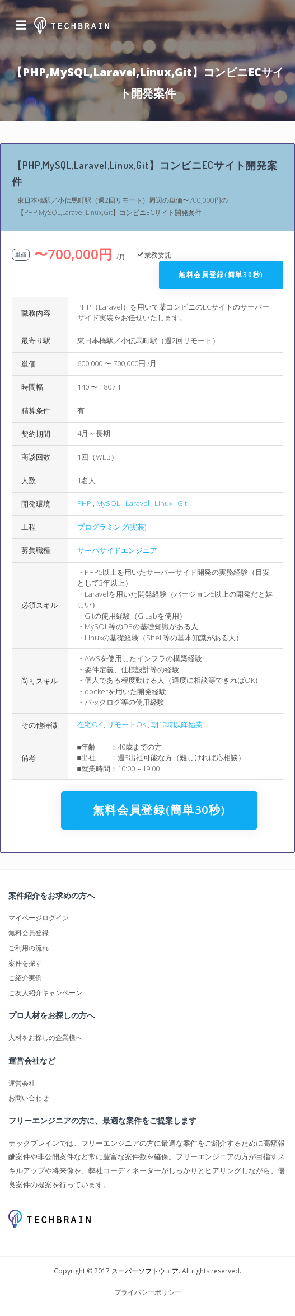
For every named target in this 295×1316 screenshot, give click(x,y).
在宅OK (89, 724)
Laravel (137, 503)
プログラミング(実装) (111, 527)
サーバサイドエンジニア (117, 550)
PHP (84, 503)
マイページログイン (38, 917)
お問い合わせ (28, 1098)
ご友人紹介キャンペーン (45, 992)
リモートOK (126, 724)
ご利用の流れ (28, 948)
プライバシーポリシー (147, 1292)
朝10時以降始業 (177, 724)
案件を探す (25, 963)
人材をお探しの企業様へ (45, 1037)
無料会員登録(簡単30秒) (221, 274)
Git (182, 503)
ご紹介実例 (25, 977)
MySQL (108, 503)
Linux (163, 503)
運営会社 (21, 1083)
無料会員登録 (28, 933)
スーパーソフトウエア (145, 1271)
